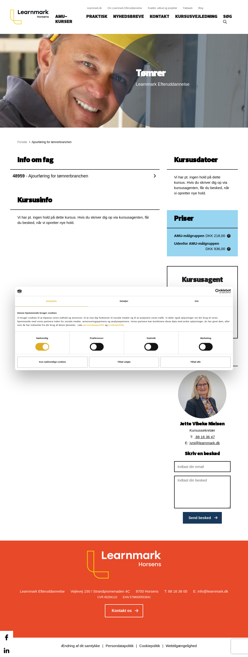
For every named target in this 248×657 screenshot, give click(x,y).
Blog (200, 8)
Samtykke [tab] (51, 301)
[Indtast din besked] (202, 492)
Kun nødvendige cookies (52, 362)
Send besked (200, 518)
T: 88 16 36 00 (175, 591)
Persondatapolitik (119, 646)
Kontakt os (122, 611)
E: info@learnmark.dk (210, 591)
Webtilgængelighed (181, 646)
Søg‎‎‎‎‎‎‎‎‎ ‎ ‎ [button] (228, 17)
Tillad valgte (124, 362)
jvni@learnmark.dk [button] (205, 443)
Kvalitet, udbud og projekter (162, 8)
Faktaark (188, 8)
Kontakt (159, 17)
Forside (22, 142)
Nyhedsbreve (128, 17)
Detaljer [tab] (124, 301)
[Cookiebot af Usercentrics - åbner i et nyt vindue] (209, 291)
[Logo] (31, 17)
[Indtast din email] (202, 466)
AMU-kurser (63, 19)
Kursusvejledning (196, 17)
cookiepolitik (116, 325)
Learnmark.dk (94, 8)
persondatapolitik (93, 325)
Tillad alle (195, 362)
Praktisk (96, 17)
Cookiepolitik (149, 646)
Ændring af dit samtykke (80, 646)
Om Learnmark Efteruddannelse (125, 8)
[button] (229, 236)
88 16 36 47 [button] (205, 437)
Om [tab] (197, 301)
